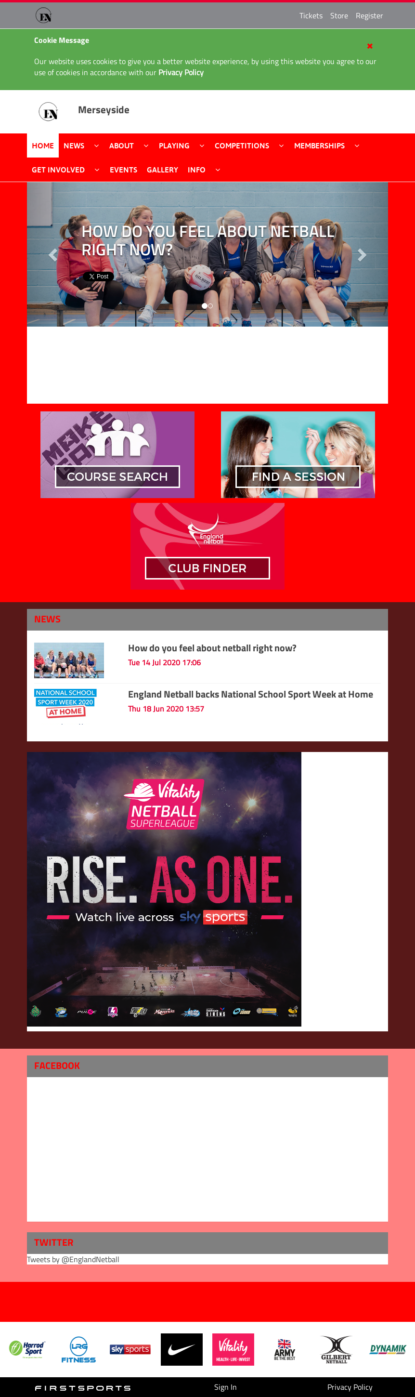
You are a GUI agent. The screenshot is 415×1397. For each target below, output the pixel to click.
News (74, 145)
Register (369, 15)
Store (339, 15)
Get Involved (58, 169)
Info (197, 169)
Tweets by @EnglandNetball (73, 1259)
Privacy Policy (350, 1387)
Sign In (225, 1387)
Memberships (319, 145)
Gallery (162, 169)
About (121, 145)
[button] (361, 254)
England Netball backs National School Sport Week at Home (250, 693)
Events (123, 169)
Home (43, 145)
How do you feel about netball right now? (212, 647)
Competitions (242, 145)
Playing (174, 145)
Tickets (311, 15)
